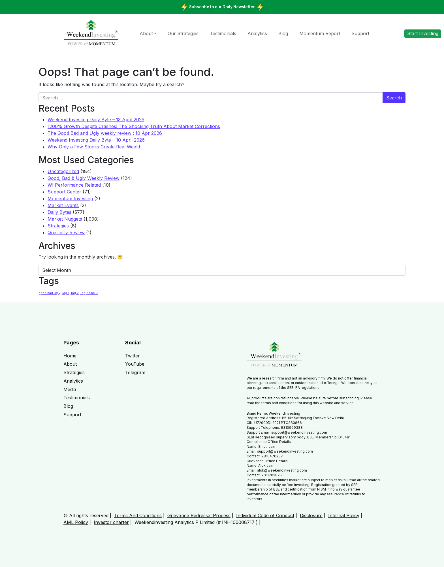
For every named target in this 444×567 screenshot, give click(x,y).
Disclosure (311, 515)
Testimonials (223, 33)
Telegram (135, 372)
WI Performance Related (74, 185)
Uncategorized (63, 171)
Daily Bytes (59, 212)
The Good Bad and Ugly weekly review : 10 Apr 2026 (105, 133)
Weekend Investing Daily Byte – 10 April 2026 (96, 140)
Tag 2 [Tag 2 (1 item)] (75, 293)
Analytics (257, 33)
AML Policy (75, 522)
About (146, 33)
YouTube (134, 364)
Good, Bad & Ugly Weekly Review (83, 178)
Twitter (132, 356)
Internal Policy (343, 515)
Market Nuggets (65, 219)
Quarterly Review (66, 232)
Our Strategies (183, 33)
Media (69, 389)
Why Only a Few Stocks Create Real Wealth (95, 147)
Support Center (64, 192)
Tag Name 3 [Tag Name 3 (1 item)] (89, 293)
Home (69, 356)
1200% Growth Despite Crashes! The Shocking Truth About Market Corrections (134, 126)
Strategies (58, 226)
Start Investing (422, 33)
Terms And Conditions (138, 515)
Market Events (63, 205)
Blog (283, 33)
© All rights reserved (85, 515)
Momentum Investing (70, 198)
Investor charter (111, 522)
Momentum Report (319, 33)
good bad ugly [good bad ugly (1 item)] (49, 293)
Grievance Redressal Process (198, 515)
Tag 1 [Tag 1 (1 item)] (65, 293)
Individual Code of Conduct (265, 515)
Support (360, 33)
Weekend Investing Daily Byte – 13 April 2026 (96, 119)
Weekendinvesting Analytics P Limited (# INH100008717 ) (196, 522)
